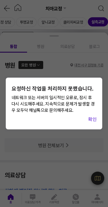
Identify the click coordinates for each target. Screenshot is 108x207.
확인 (92, 119)
